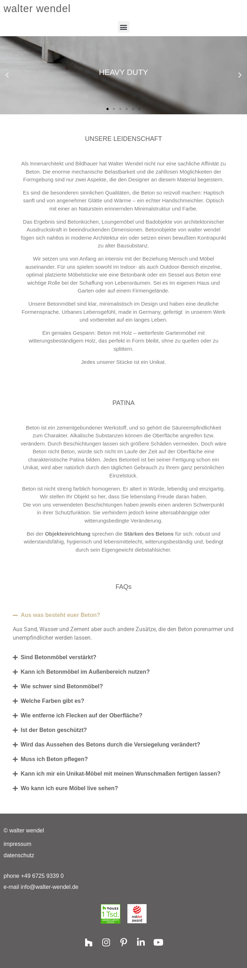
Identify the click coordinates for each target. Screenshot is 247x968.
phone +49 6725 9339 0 (34, 876)
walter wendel (37, 8)
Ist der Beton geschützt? (54, 730)
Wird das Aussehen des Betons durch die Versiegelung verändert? (110, 745)
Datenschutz (19, 855)
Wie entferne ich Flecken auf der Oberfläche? (81, 715)
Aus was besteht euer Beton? (60, 615)
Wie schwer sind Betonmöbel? (62, 686)
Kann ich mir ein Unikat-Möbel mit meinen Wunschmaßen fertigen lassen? (120, 774)
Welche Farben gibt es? (52, 701)
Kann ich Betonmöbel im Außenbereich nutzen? (85, 672)
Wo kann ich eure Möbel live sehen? (69, 788)
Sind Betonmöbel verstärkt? (58, 657)
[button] (124, 27)
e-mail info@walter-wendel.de (41, 887)
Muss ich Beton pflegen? (54, 759)
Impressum (17, 844)
